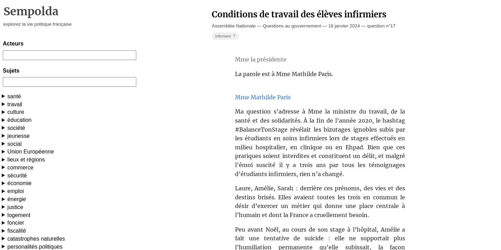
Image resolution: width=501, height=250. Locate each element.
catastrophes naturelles (36, 239)
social (14, 144)
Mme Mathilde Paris (263, 97)
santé (14, 96)
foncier (15, 223)
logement (18, 215)
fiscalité (16, 231)
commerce (20, 167)
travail (14, 104)
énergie (16, 199)
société (16, 128)
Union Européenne (30, 152)
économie (19, 183)
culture (15, 112)
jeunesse (18, 136)
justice (15, 207)
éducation (19, 120)
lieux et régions (26, 159)
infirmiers (225, 36)
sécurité (17, 175)
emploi (15, 191)
